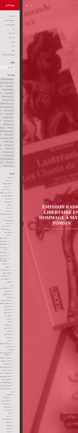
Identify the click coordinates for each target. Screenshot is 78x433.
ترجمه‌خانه (40, 228)
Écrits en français (49, 228)
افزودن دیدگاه (32, 228)
